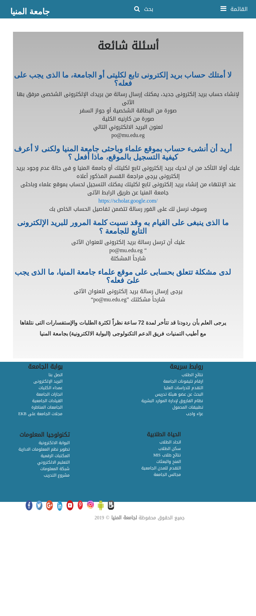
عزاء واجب (194, 413)
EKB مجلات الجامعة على (40, 413)
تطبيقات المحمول (187, 407)
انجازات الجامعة (49, 394)
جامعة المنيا (30, 11)
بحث (143, 9)
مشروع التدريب (57, 475)
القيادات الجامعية (47, 401)
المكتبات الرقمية (55, 456)
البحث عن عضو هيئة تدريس (179, 394)
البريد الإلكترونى (47, 381)
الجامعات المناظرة (46, 407)
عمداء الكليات (50, 388)
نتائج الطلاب (192, 375)
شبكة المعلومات (55, 469)
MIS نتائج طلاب (167, 455)
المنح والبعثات (168, 461)
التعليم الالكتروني (53, 462)
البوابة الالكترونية (54, 443)
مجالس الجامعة (167, 474)
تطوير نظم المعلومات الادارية (44, 449)
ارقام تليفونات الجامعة (183, 381)
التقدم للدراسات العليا (183, 388)
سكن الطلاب (169, 448)
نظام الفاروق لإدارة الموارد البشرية (172, 401)
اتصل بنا (55, 375)
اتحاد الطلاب (170, 442)
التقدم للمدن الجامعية (161, 468)
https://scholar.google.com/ (127, 200)
